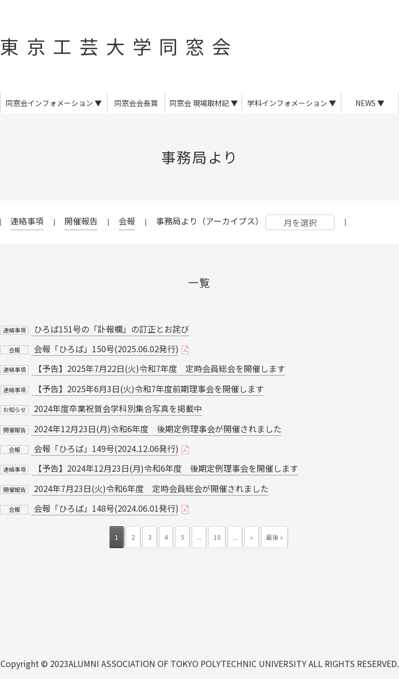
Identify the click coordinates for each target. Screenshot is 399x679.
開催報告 (81, 221)
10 (217, 536)
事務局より (199, 157)
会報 (126, 221)
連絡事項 (27, 221)
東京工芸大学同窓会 (119, 45)
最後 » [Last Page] (274, 536)
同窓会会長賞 (136, 103)
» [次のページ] (251, 536)
